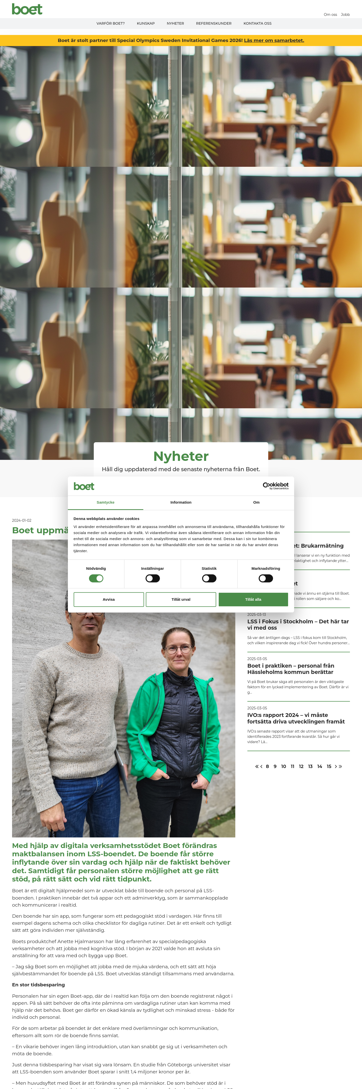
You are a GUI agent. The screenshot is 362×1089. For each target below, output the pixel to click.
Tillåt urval (181, 599)
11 (292, 766)
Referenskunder (214, 23)
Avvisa (109, 599)
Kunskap (146, 23)
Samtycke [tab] (106, 502)
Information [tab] (181, 502)
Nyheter (175, 23)
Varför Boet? (111, 23)
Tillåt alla (253, 599)
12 (301, 766)
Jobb (345, 14)
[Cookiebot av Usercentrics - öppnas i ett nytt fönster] (267, 486)
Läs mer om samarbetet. (274, 40)
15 (329, 766)
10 (283, 766)
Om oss (330, 14)
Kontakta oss (258, 23)
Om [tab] (256, 502)
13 (310, 766)
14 (319, 766)
